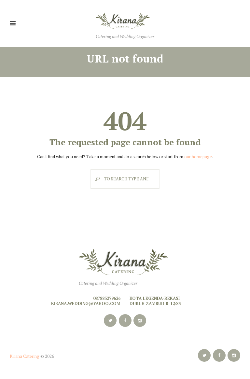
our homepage (198, 157)
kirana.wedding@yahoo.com (85, 303)
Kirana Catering (24, 356)
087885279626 (106, 298)
